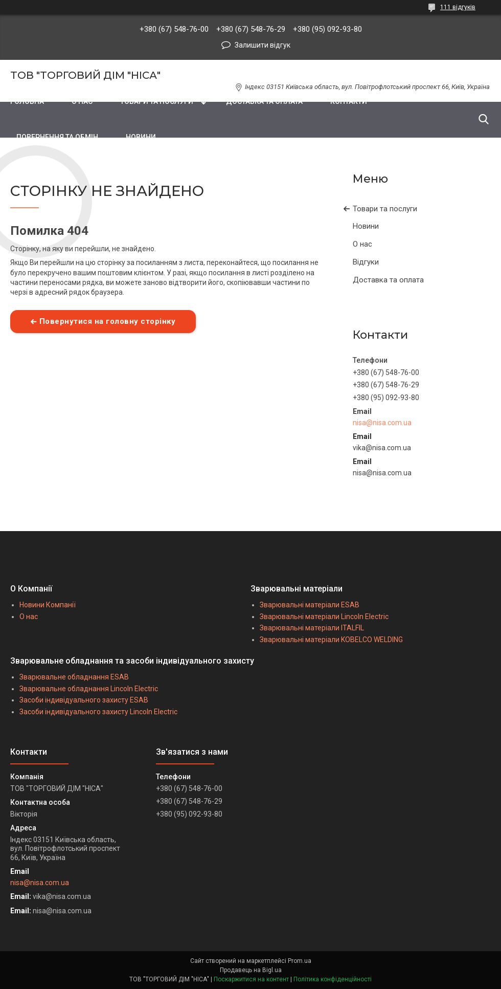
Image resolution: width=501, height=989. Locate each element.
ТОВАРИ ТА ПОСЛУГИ (156, 101)
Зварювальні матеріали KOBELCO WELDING (331, 639)
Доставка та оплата (388, 279)
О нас (362, 244)
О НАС (82, 101)
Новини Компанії (47, 605)
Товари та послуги (385, 208)
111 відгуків (457, 7)
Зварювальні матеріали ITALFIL (312, 628)
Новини (366, 226)
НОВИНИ (141, 137)
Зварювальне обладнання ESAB (74, 677)
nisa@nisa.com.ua (382, 423)
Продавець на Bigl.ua (251, 970)
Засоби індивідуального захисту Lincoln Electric (98, 712)
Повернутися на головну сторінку (107, 321)
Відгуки (366, 262)
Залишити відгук (262, 45)
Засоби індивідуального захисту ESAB (83, 700)
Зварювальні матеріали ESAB (309, 605)
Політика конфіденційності (332, 979)
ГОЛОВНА (27, 101)
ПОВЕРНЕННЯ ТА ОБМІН (57, 137)
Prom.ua (299, 960)
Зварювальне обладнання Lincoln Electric (88, 689)
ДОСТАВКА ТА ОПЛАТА (264, 101)
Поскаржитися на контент (251, 979)
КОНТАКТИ (348, 101)
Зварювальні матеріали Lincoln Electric (324, 616)
